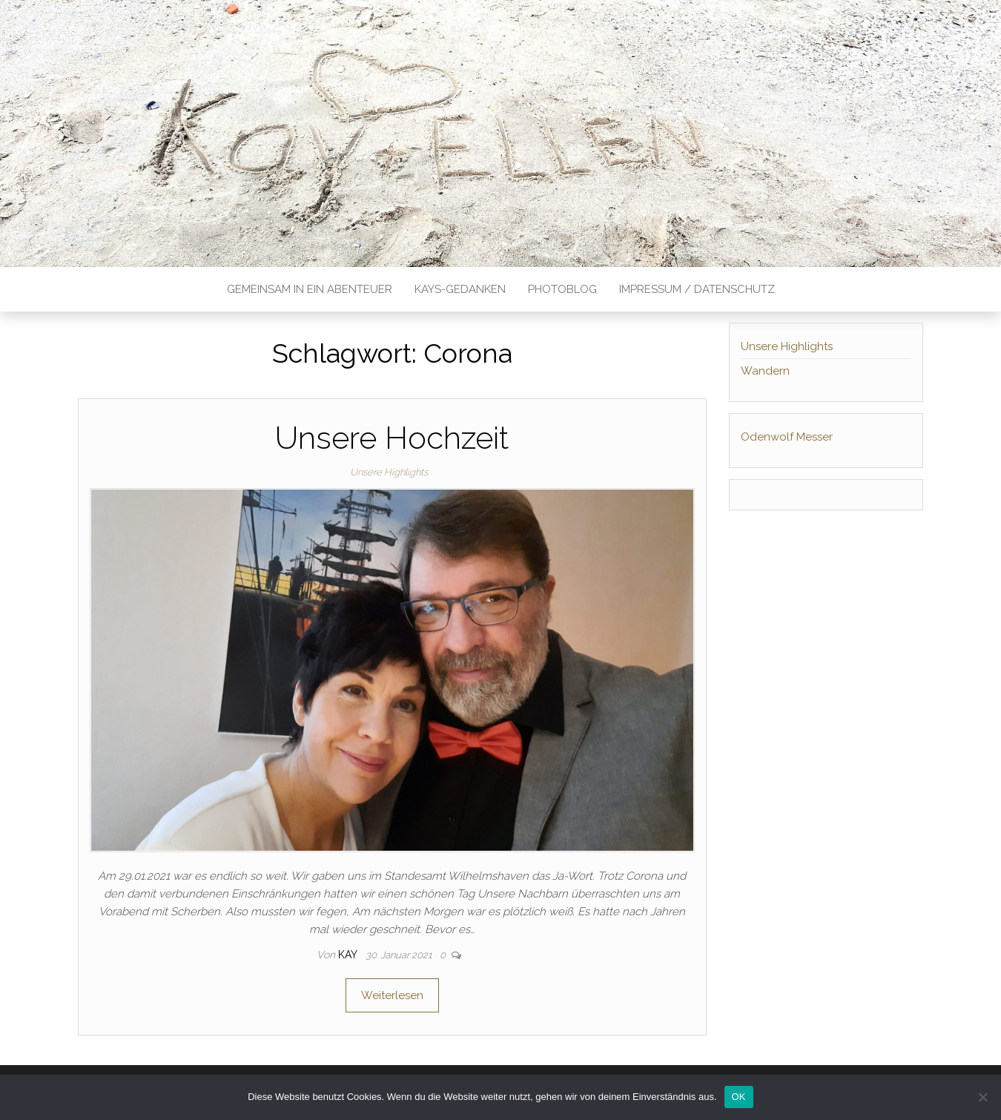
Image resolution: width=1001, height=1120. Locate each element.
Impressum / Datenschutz (697, 289)
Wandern (765, 371)
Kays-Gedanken (460, 289)
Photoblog (562, 289)
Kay (349, 955)
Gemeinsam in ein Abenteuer (309, 289)
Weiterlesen (392, 995)
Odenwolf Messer (787, 437)
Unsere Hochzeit (392, 438)
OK (739, 1096)
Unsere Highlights (389, 472)
